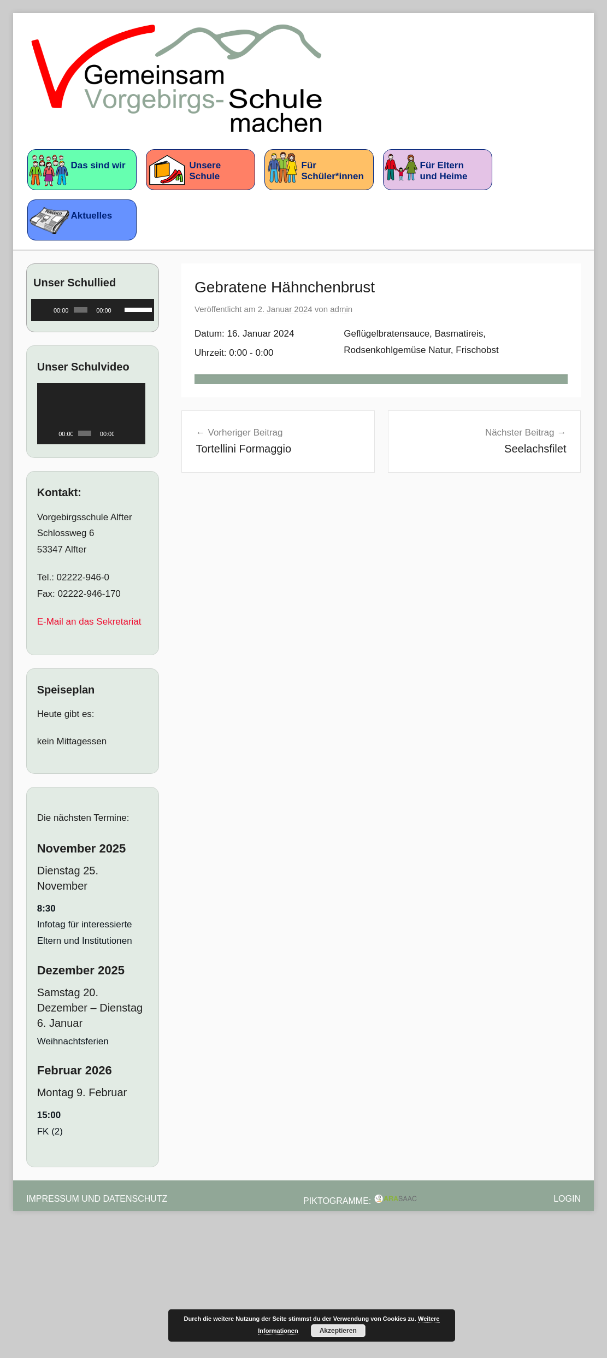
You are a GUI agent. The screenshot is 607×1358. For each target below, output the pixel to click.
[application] (92, 310)
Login (567, 1198)
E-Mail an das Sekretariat (89, 621)
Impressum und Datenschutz (96, 1198)
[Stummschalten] (120, 309)
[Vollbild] (136, 433)
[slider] (80, 310)
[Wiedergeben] (45, 309)
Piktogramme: (360, 1201)
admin (341, 309)
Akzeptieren (338, 1331)
